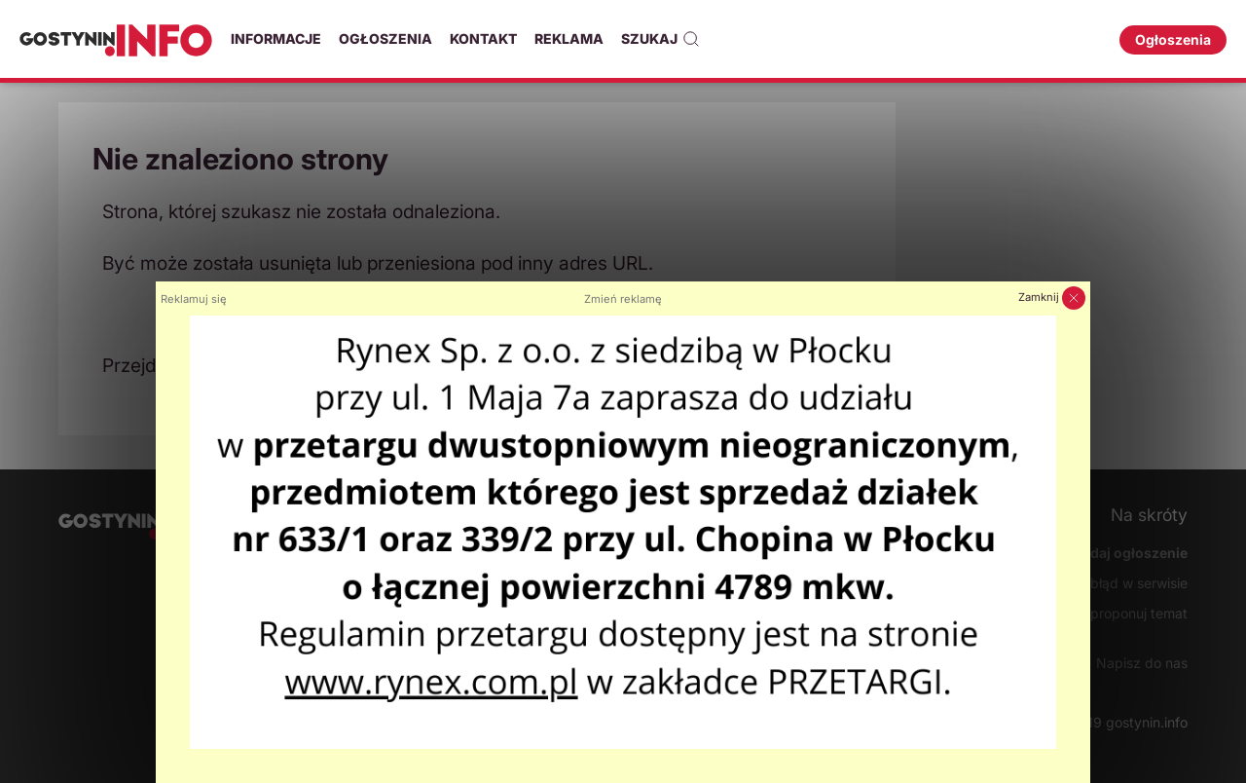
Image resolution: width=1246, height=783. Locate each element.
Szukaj (660, 39)
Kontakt (483, 38)
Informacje (276, 38)
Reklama (569, 38)
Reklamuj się (194, 299)
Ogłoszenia (385, 38)
